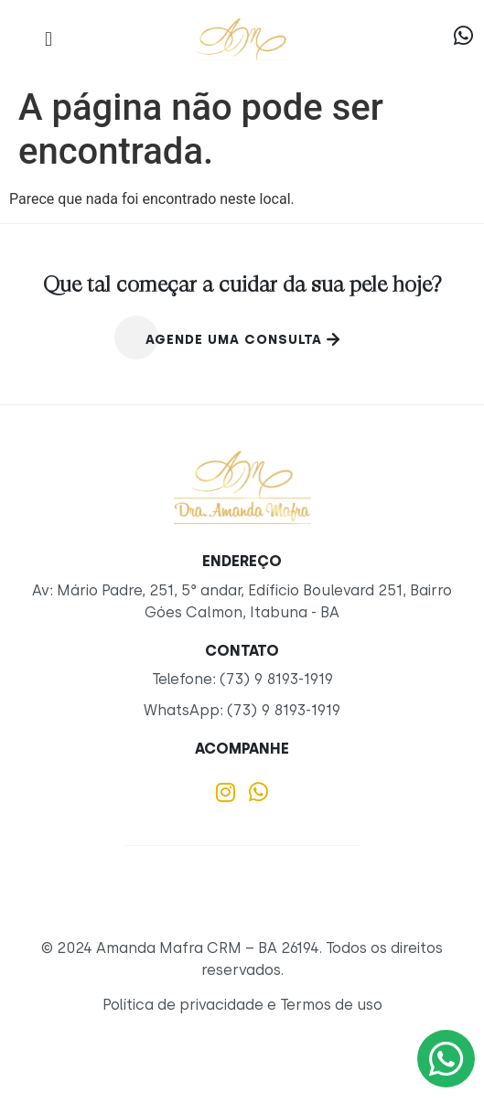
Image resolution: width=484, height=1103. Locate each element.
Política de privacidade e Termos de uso (242, 1004)
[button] (48, 39)
